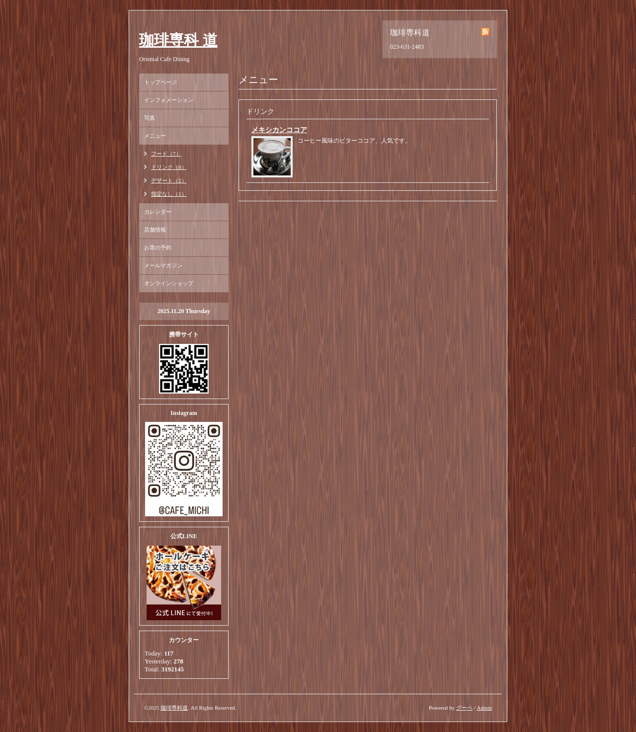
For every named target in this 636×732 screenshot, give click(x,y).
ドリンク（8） (169, 167)
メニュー (155, 136)
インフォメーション (168, 100)
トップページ (160, 82)
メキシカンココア (279, 130)
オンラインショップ (168, 283)
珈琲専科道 (174, 708)
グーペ (464, 708)
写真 (149, 118)
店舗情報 (155, 230)
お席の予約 (157, 247)
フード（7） (166, 154)
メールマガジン (163, 265)
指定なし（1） (169, 194)
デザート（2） (169, 180)
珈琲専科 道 (178, 40)
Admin (484, 708)
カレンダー (157, 212)
